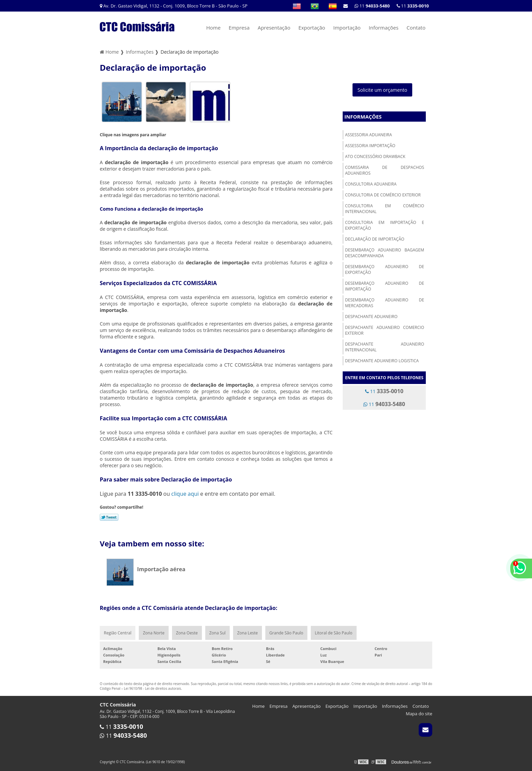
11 (413, 6)
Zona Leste (247, 633)
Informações (384, 27)
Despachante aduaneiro (371, 316)
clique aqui (185, 493)
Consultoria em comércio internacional (384, 208)
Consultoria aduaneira (371, 184)
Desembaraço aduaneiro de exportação (384, 269)
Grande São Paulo (286, 633)
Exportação (312, 27)
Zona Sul (217, 633)
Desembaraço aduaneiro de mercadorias (384, 303)
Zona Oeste (187, 633)
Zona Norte (153, 633)
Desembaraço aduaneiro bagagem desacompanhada (384, 253)
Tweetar (109, 517)
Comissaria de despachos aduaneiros (384, 170)
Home (213, 27)
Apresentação (274, 27)
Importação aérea (161, 569)
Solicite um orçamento (382, 90)
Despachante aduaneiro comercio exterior (384, 330)
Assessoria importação (370, 145)
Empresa (239, 27)
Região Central (117, 633)
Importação (347, 27)
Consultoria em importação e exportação (384, 225)
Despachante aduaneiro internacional (384, 347)
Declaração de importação (374, 239)
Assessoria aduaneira (368, 135)
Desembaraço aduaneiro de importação (384, 286)
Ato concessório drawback (375, 156)
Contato (415, 27)
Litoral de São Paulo (334, 633)
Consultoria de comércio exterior (383, 195)
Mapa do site (419, 714)
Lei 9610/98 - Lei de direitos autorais (152, 688)
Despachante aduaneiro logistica (382, 361)
